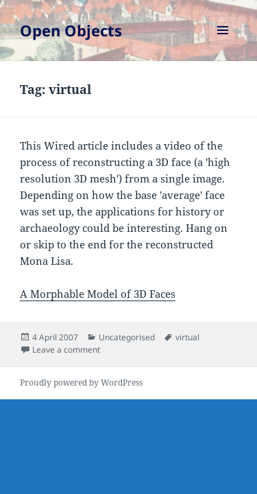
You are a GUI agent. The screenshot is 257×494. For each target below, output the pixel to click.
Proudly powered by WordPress (81, 382)
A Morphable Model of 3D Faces (97, 294)
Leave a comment (66, 349)
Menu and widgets (223, 44)
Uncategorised (127, 337)
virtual (187, 337)
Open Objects (71, 30)
